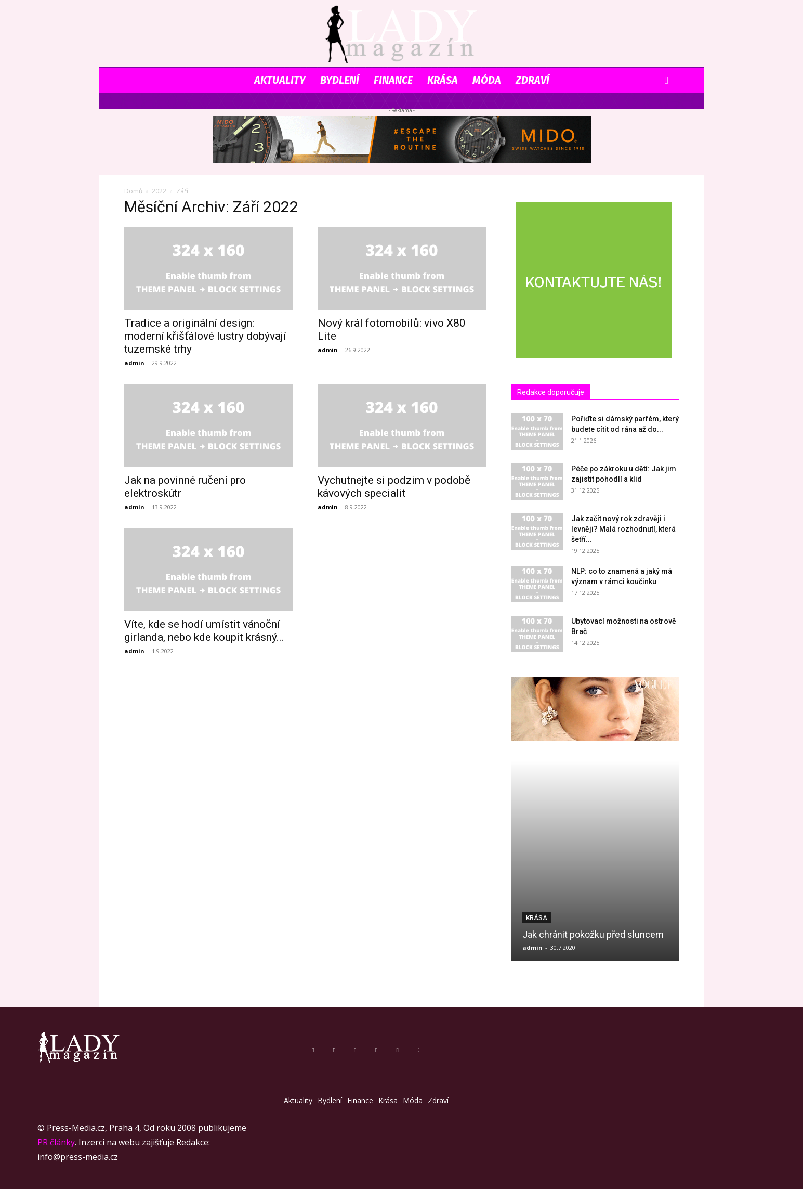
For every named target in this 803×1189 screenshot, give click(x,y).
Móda (486, 80)
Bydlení (339, 80)
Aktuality (280, 80)
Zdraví (532, 80)
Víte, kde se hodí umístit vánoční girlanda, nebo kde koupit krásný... (204, 630)
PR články (56, 1142)
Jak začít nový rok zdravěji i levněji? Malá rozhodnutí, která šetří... (623, 529)
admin (134, 363)
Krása (442, 80)
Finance (393, 80)
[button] (666, 81)
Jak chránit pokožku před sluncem (593, 934)
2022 (159, 191)
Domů (133, 191)
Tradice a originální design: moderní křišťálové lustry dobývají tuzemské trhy (205, 336)
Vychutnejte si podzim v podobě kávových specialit (394, 486)
